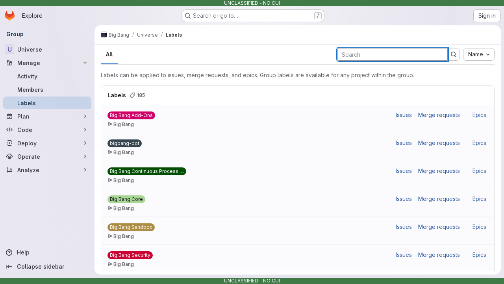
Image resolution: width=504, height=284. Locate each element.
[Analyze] (47, 169)
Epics (479, 114)
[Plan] (47, 116)
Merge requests (439, 114)
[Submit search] (453, 54)
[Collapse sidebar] (47, 266)
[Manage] (47, 62)
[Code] (47, 129)
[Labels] (47, 103)
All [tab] (109, 54)
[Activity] (47, 76)
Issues (404, 114)
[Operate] (47, 156)
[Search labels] (392, 54)
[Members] (47, 89)
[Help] (47, 252)
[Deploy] (47, 143)
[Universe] (47, 49)
